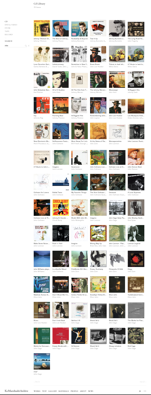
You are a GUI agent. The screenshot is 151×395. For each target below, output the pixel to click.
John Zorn (94, 143)
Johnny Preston (58, 118)
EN (145, 391)
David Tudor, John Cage (61, 66)
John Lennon (114, 143)
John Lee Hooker (96, 66)
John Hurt (113, 92)
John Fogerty (133, 41)
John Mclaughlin (77, 220)
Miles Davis (113, 66)
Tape (7, 31)
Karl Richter (38, 92)
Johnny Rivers (57, 41)
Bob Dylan (132, 220)
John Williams (39, 271)
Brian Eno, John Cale (98, 245)
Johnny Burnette (77, 41)
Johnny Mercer (77, 92)
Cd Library (39, 4)
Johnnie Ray (38, 118)
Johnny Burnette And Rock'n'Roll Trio (104, 41)
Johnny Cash (133, 92)
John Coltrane (57, 143)
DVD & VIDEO (11, 25)
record (9, 35)
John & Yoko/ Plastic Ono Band (83, 66)
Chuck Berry (57, 220)
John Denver (133, 169)
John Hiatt (56, 92)
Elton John (38, 297)
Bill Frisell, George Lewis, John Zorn (85, 143)
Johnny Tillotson (40, 41)
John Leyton (95, 118)
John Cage (113, 220)
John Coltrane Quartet (98, 194)
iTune (8, 28)
